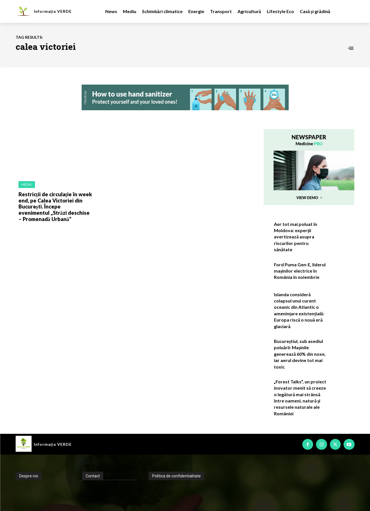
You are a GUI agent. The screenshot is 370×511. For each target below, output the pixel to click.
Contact (93, 476)
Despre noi (28, 476)
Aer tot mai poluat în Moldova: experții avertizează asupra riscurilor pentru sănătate (295, 236)
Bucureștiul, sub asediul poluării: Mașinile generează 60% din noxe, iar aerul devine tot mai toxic (300, 353)
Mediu (26, 184)
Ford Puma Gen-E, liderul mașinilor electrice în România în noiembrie (300, 271)
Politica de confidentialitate (176, 476)
